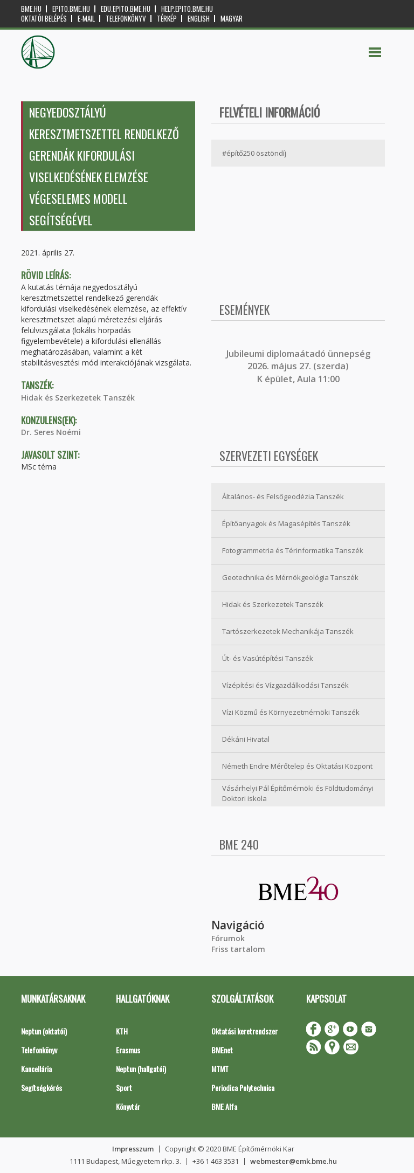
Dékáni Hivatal (246, 739)
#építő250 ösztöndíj (254, 153)
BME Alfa (224, 1106)
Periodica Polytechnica (242, 1087)
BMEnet (222, 1049)
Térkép (167, 18)
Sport (124, 1087)
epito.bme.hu (71, 8)
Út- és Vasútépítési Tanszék (267, 658)
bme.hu (31, 8)
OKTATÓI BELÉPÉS (44, 18)
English (199, 18)
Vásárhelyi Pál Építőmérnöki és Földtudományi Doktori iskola (298, 793)
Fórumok (228, 938)
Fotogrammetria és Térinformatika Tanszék (292, 550)
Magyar (231, 18)
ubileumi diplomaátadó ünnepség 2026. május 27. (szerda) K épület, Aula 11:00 (299, 366)
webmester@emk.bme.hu (293, 1161)
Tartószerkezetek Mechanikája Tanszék (288, 631)
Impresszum (133, 1149)
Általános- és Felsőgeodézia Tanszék (283, 496)
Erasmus (128, 1049)
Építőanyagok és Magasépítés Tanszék (286, 523)
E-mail (86, 18)
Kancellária (36, 1068)
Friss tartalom (238, 949)
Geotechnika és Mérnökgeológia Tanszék (290, 577)
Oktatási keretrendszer (244, 1031)
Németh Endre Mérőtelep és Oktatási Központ (297, 766)
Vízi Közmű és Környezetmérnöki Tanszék (291, 712)
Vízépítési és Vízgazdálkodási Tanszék (285, 685)
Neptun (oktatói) (44, 1031)
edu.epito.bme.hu (125, 8)
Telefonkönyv (126, 18)
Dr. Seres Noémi (51, 432)
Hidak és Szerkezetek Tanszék (78, 397)
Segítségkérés (41, 1087)
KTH (122, 1031)
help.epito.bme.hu (187, 8)
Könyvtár (128, 1106)
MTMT (220, 1068)
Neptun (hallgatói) (141, 1068)
